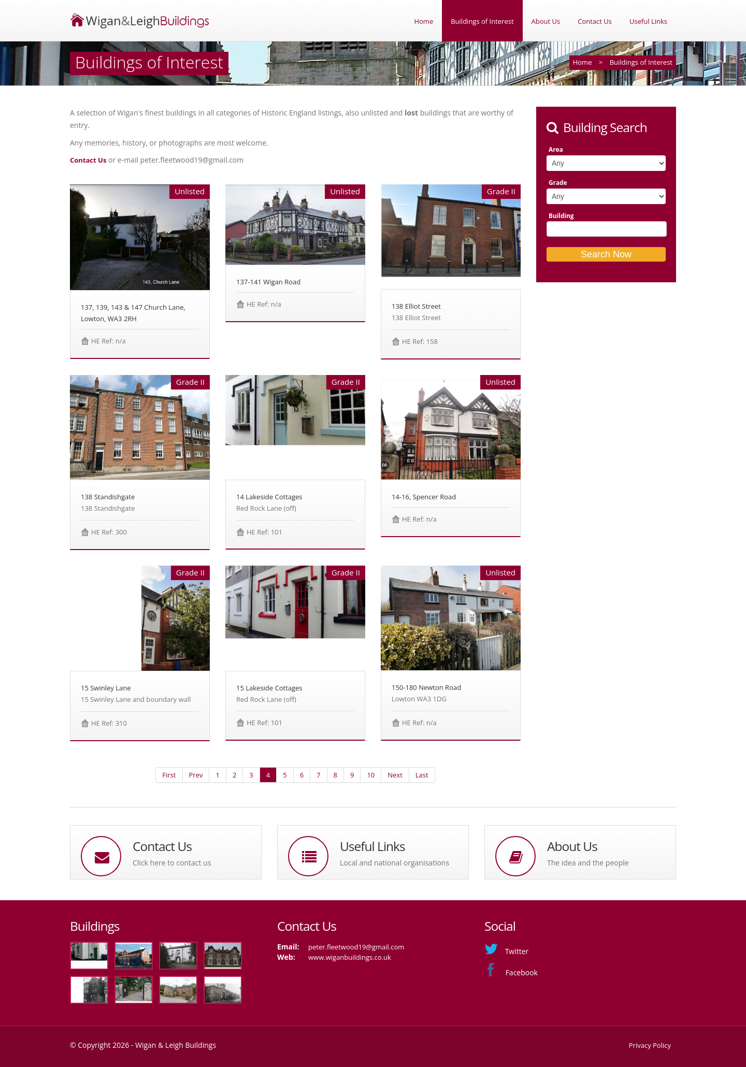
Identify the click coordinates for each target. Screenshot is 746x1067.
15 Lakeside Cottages (269, 688)
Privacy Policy (650, 1045)
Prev (196, 775)
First (169, 775)
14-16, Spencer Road (424, 496)
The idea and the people (588, 863)
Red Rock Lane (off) (266, 508)
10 (371, 775)
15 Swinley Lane (106, 688)
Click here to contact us (172, 863)
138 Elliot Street (416, 306)
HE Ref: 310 (109, 723)
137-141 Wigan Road (268, 281)
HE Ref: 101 (264, 532)
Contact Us (595, 21)
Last (421, 775)
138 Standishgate (108, 496)
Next (395, 775)
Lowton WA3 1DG (419, 698)
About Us (546, 21)
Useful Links (648, 21)
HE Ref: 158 (420, 341)
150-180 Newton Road (426, 687)
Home (423, 21)
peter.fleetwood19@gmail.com (356, 946)
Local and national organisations (394, 863)
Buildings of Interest (482, 21)
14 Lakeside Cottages (269, 496)
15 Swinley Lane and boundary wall (136, 699)
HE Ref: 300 (109, 532)
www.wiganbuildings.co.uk (349, 957)
